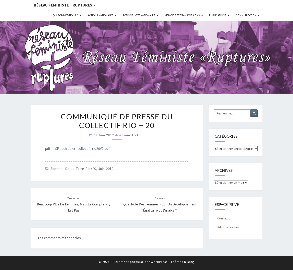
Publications (217, 15)
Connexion (224, 218)
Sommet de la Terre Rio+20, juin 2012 (81, 168)
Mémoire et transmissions (182, 15)
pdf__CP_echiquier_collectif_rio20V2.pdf (77, 148)
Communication (246, 15)
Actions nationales (100, 15)
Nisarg (189, 262)
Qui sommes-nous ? (65, 15)
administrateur (131, 135)
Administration (228, 227)
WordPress (159, 262)
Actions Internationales (139, 15)
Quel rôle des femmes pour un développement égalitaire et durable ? (160, 204)
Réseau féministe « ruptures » (64, 5)
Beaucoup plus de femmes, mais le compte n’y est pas (73, 204)
